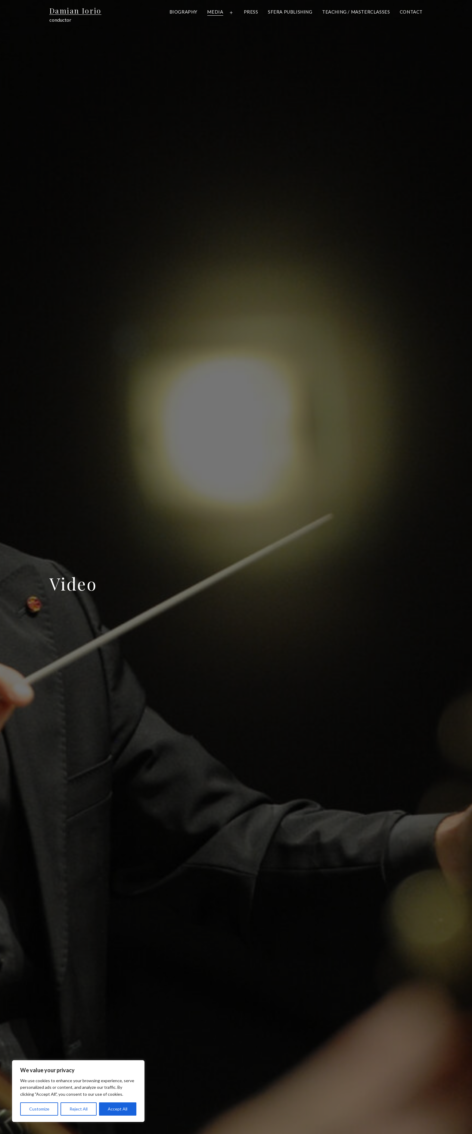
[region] (78, 1091)
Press (251, 11)
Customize (39, 1108)
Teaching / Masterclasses (356, 11)
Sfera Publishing (290, 11)
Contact (411, 11)
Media (215, 11)
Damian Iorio (75, 10)
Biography (183, 11)
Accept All (117, 1108)
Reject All (79, 1108)
